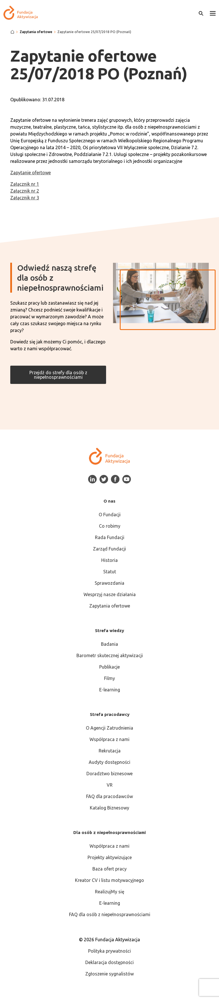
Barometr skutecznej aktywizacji (109, 655)
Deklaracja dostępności (109, 962)
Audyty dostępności (109, 762)
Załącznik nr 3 (24, 197)
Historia (109, 560)
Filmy (109, 678)
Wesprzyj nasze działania (110, 594)
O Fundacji (110, 514)
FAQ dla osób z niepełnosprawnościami (109, 914)
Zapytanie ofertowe (30, 172)
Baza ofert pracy (109, 868)
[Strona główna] (12, 32)
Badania (109, 644)
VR (110, 785)
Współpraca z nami (109, 739)
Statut (109, 571)
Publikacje (109, 666)
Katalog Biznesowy (109, 807)
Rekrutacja (110, 750)
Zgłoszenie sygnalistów (109, 973)
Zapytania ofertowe (109, 605)
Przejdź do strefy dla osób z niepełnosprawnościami (58, 375)
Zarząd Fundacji (109, 548)
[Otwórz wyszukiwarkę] (201, 13)
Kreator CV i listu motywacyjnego (109, 880)
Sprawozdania (109, 583)
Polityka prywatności (109, 951)
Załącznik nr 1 (24, 184)
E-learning (109, 689)
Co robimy (109, 526)
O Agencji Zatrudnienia (109, 727)
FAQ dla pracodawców (109, 796)
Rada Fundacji (109, 537)
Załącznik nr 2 (24, 190)
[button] (213, 12)
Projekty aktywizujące (110, 857)
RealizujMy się (109, 891)
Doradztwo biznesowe (109, 773)
